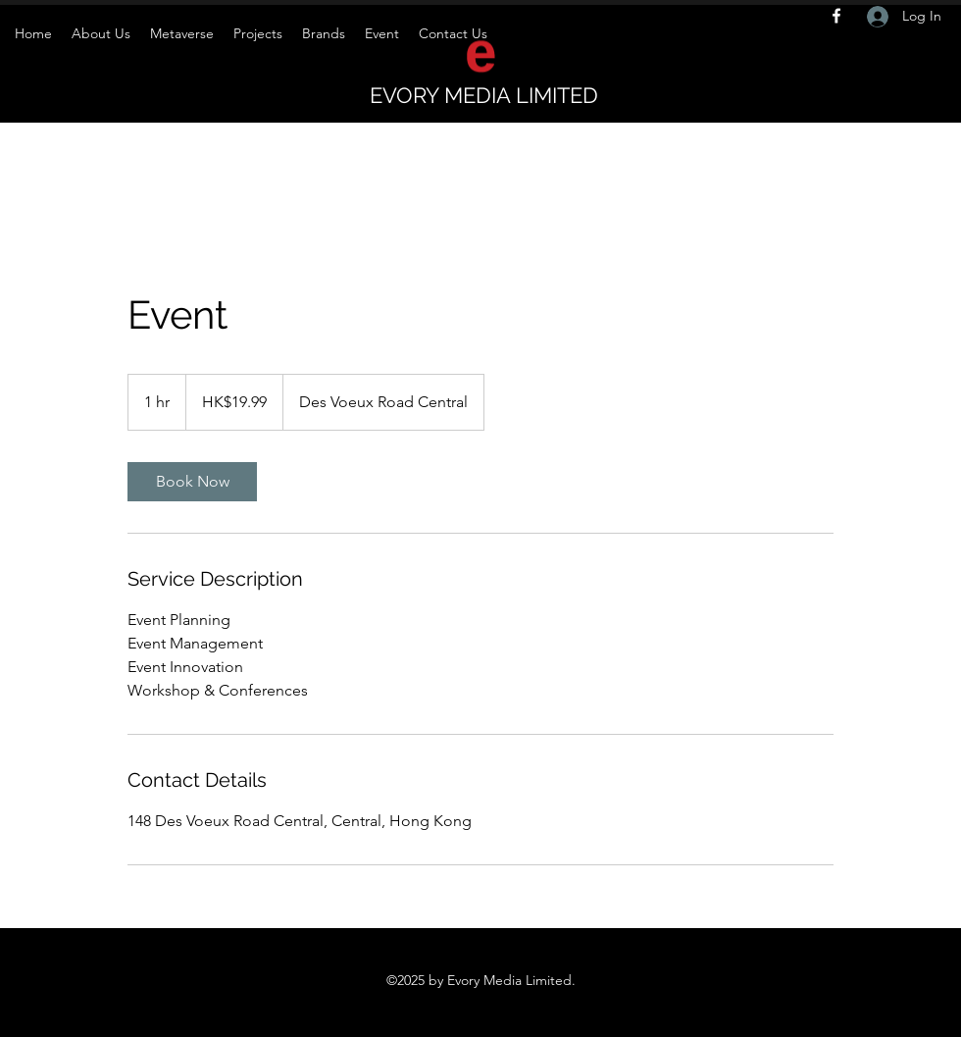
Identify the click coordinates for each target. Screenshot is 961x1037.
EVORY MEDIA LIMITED (484, 95)
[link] (192, 481)
